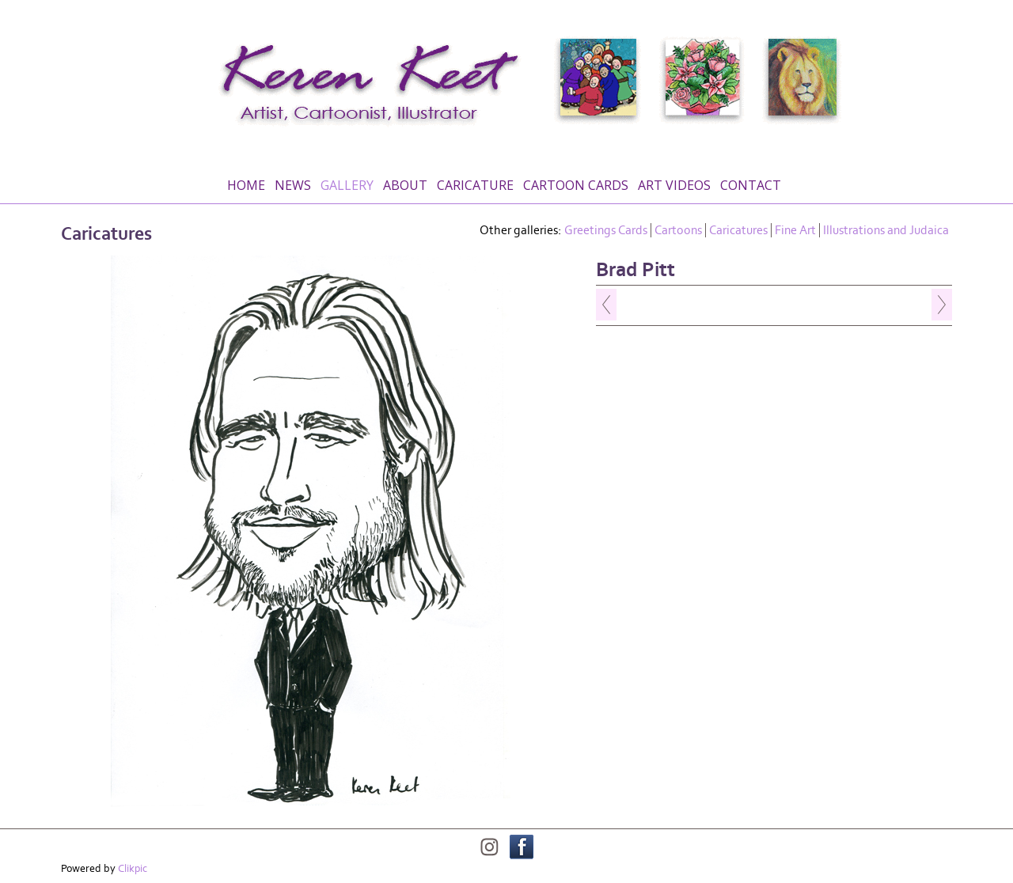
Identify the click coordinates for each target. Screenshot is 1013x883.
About (405, 185)
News (293, 185)
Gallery (347, 185)
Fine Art (795, 230)
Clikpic (132, 868)
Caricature (475, 185)
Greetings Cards (605, 230)
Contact (750, 185)
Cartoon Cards (575, 185)
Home (246, 185)
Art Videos (674, 185)
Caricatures (738, 230)
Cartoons (678, 230)
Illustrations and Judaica (886, 230)
